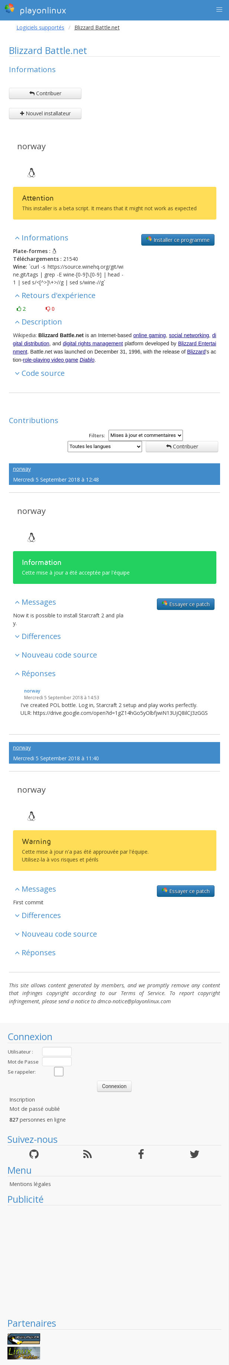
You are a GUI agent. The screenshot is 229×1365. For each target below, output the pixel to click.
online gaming (149, 335)
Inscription (22, 1099)
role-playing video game (50, 360)
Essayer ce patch (186, 604)
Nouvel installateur (45, 113)
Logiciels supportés (40, 27)
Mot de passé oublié (34, 1108)
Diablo (87, 360)
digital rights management (93, 343)
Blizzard (196, 352)
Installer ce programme (178, 239)
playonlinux (35, 9)
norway (31, 145)
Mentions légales (30, 1183)
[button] (219, 9)
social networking (189, 335)
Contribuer (45, 93)
